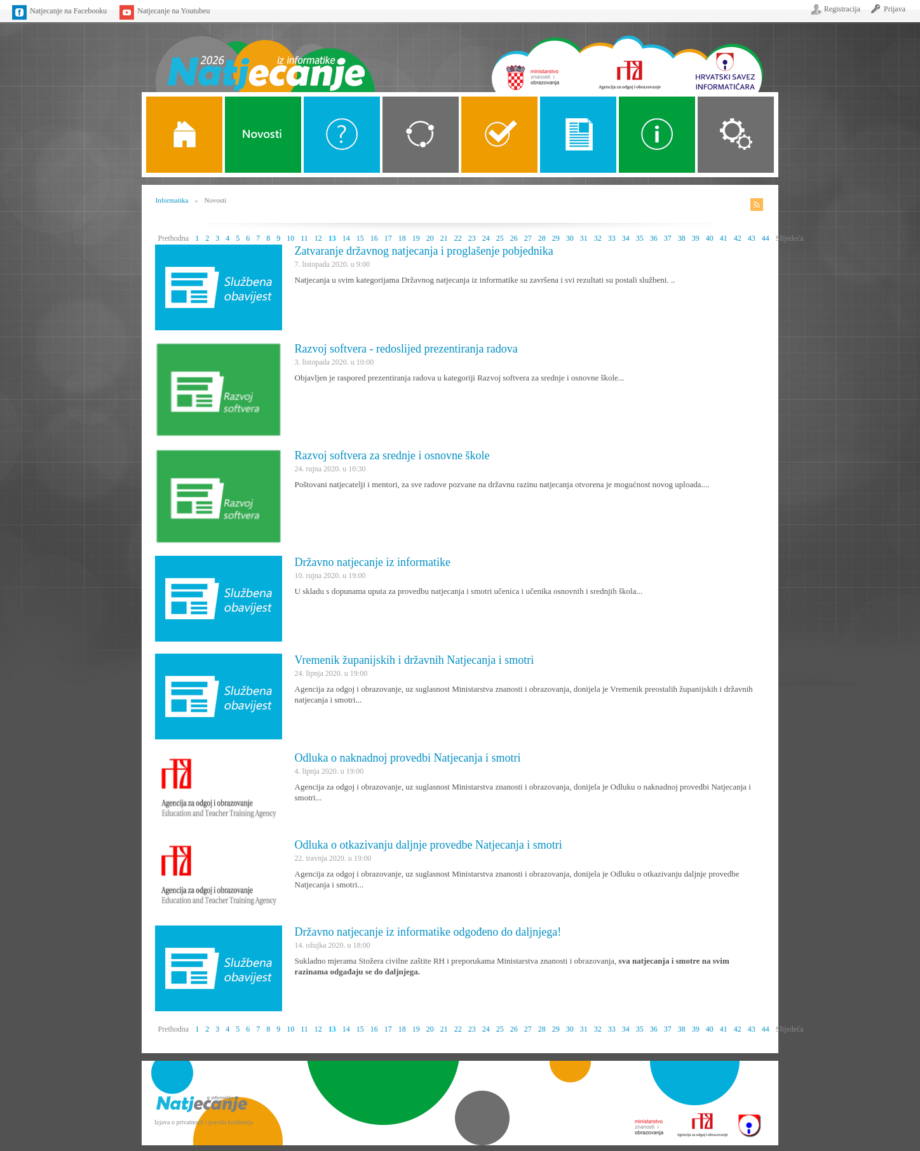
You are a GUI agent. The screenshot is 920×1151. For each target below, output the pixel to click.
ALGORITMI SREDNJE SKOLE (499, 135)
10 (290, 238)
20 (430, 238)
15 (360, 238)
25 (500, 238)
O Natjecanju (342, 135)
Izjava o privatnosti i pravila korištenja (203, 1122)
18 (402, 238)
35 (640, 238)
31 (584, 238)
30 (570, 238)
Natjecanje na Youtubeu (173, 10)
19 (416, 238)
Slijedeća (790, 238)
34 (626, 238)
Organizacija (736, 135)
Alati (657, 135)
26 (514, 238)
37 (668, 238)
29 (556, 238)
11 (304, 238)
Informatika (172, 200)
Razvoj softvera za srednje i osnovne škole (392, 455)
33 (612, 238)
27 (528, 238)
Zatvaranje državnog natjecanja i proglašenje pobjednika (424, 251)
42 (737, 238)
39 (696, 238)
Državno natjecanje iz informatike (372, 562)
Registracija (842, 8)
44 (765, 238)
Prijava (894, 8)
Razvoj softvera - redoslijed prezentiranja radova (406, 348)
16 (374, 238)
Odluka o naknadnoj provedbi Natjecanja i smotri (408, 757)
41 (723, 238)
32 (598, 238)
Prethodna (173, 238)
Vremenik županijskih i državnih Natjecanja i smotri (414, 660)
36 (654, 238)
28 (542, 238)
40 (710, 238)
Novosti (263, 135)
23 (472, 238)
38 (682, 238)
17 (388, 238)
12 (318, 238)
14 (346, 238)
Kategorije (420, 135)
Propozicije (578, 135)
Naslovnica (265, 55)
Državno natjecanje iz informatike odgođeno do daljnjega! (428, 932)
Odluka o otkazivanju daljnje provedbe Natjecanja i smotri (428, 844)
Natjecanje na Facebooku (68, 10)
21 (444, 238)
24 (486, 238)
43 (751, 238)
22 (458, 238)
